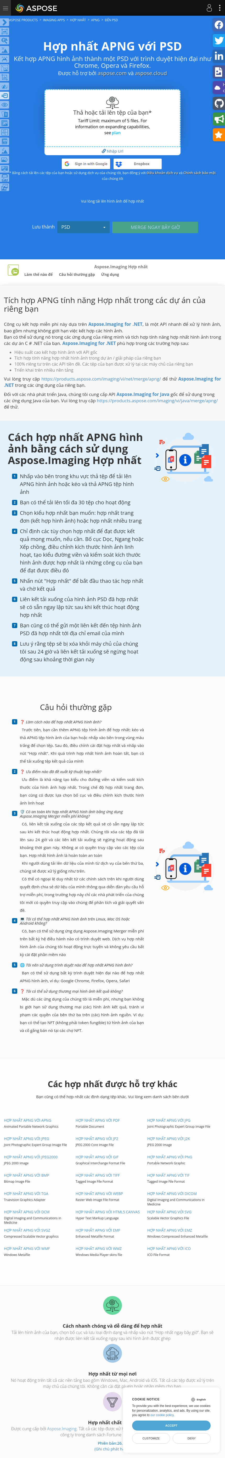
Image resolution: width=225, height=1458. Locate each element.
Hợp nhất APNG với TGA (26, 1193)
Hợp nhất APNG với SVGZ (27, 1230)
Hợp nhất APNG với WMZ (99, 1248)
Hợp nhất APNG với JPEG (26, 1138)
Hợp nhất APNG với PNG (169, 1156)
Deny (192, 1438)
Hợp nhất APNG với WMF (27, 1248)
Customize (151, 1438)
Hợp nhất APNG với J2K (168, 1138)
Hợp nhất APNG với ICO (169, 1248)
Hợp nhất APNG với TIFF (98, 1175)
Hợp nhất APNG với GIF (97, 1156)
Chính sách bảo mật (199, 172)
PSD (83, 227)
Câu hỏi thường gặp (77, 274)
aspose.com (112, 73)
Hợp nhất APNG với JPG (168, 1120)
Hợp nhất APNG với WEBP (99, 1193)
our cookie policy (162, 1415)
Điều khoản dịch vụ (162, 172)
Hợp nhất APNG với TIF (168, 1175)
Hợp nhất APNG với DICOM (172, 1193)
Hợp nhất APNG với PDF (98, 1120)
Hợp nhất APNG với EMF (98, 1230)
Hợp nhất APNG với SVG (169, 1211)
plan (116, 133)
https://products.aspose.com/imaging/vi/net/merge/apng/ (101, 379)
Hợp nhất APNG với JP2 (97, 1138)
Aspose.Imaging (61, 1429)
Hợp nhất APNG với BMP (26, 1175)
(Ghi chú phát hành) (112, 1448)
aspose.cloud (151, 73)
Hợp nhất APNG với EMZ (169, 1230)
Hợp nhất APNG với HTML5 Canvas (108, 1211)
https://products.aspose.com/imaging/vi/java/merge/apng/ (157, 401)
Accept (171, 1425)
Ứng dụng (110, 274)
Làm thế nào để (38, 274)
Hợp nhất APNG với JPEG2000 (31, 1156)
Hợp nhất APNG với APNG (27, 1120)
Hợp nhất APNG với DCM (26, 1211)
